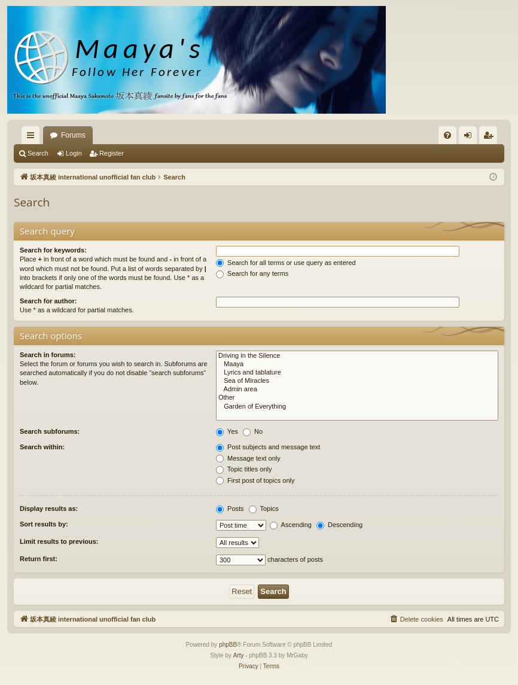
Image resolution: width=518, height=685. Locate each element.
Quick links (32, 137)
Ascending (291, 524)
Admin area (357, 389)
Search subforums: (50, 431)
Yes (227, 431)
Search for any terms (252, 273)
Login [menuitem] (470, 137)
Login (74, 153)
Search (38, 153)
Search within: (42, 446)
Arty (238, 655)
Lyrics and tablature (357, 373)
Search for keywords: (53, 250)
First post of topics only (255, 480)
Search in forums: (48, 354)
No (253, 431)
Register (111, 153)
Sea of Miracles (357, 381)
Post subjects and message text (268, 446)
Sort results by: (44, 524)
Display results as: (49, 508)
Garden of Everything (357, 407)
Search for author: (48, 301)
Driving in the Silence (357, 356)
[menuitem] (447, 135)
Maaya (357, 364)
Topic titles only (244, 469)
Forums (73, 135)
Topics (264, 508)
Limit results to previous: (59, 541)
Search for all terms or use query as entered (286, 262)
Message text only (248, 458)
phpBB (228, 644)
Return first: (38, 558)
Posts (230, 508)
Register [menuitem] (491, 137)
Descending (339, 524)
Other (357, 398)
